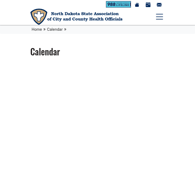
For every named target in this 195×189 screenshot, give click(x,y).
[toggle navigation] (159, 16)
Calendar (55, 29)
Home (37, 29)
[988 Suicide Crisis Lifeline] (118, 4)
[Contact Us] (159, 4)
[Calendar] (148, 4)
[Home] (76, 17)
